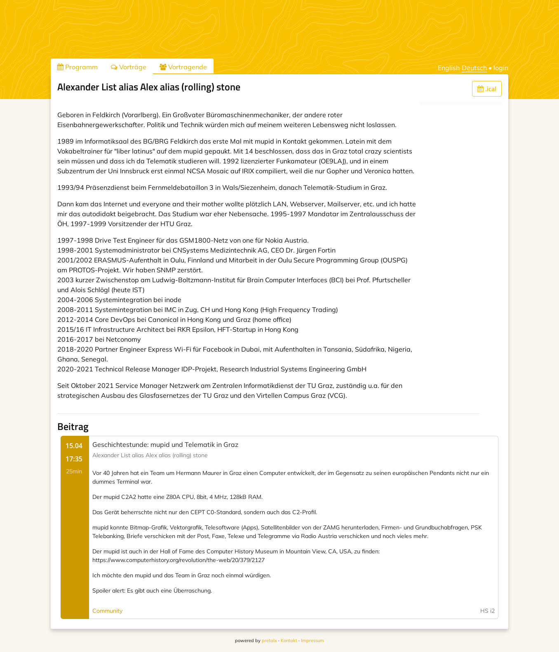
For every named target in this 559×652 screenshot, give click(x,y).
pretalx (269, 640)
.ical (486, 89)
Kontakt (289, 640)
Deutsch (474, 68)
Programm (77, 67)
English (449, 68)
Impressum (312, 640)
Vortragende (183, 67)
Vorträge (128, 67)
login (500, 68)
